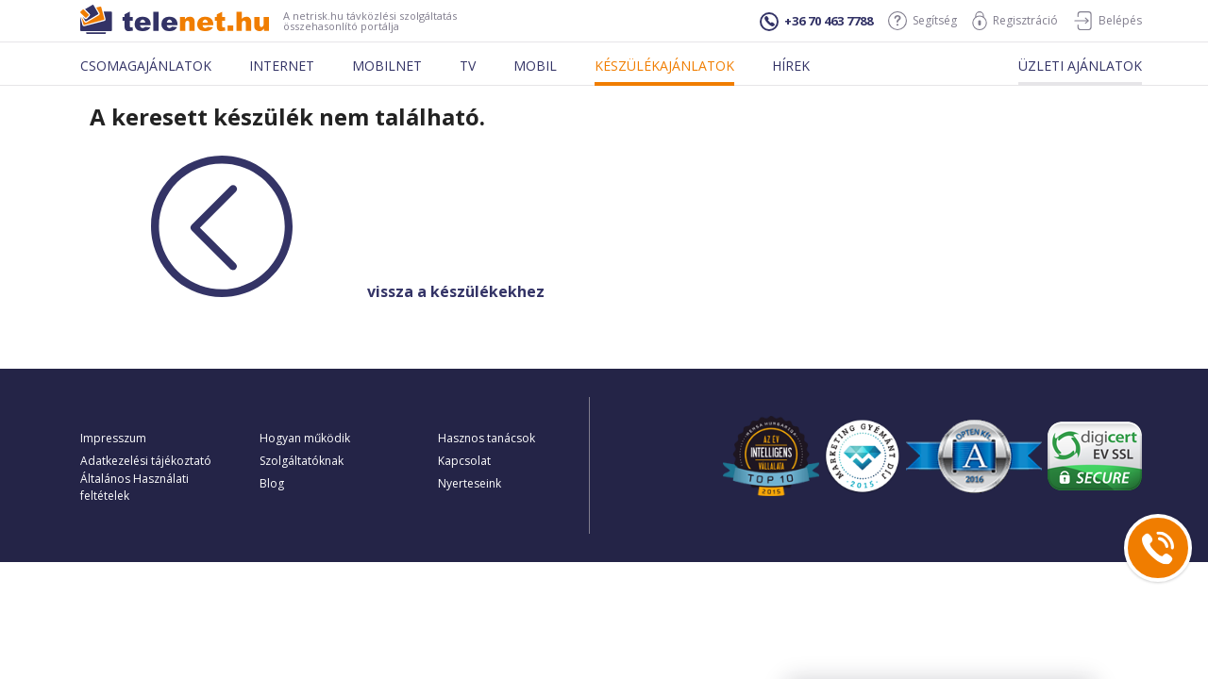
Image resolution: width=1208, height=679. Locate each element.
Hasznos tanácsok (486, 438)
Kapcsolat (464, 461)
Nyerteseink (469, 483)
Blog (272, 483)
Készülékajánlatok (664, 66)
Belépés (1107, 20)
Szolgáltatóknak (302, 461)
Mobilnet (387, 66)
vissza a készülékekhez (312, 291)
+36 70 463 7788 (816, 21)
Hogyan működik (305, 438)
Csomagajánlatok (145, 66)
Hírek (791, 66)
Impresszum (113, 438)
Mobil (535, 66)
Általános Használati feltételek (134, 487)
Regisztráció (1015, 20)
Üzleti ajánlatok (1080, 66)
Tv (468, 66)
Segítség (922, 20)
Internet (281, 66)
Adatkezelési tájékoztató (145, 461)
